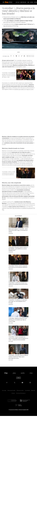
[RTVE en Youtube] (22, 382)
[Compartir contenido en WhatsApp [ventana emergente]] (19, 56)
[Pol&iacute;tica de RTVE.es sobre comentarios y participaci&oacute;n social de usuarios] (21, 393)
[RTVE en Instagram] (30, 382)
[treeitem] (18, 2)
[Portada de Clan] (31, 373)
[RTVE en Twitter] (14, 382)
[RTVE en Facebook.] (7, 382)
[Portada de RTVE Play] (14, 373)
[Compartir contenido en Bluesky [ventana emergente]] (16, 56)
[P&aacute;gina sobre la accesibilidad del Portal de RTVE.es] (27, 390)
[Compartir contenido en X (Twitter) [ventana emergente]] (13, 56)
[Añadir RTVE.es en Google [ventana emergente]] (30, 56)
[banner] (10, 2)
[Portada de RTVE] (6, 373)
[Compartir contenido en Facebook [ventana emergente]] (11, 56)
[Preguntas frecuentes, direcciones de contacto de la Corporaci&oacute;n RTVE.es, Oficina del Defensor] (13, 393)
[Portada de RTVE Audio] (23, 373)
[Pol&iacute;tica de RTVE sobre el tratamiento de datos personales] (11, 390)
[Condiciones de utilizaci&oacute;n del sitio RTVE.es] (4, 390)
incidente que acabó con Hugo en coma (23, 89)
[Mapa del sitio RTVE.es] (33, 390)
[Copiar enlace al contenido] (21, 56)
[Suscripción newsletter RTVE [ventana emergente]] (24, 56)
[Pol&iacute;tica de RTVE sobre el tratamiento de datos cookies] (20, 390)
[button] (3, 2)
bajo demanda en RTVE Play (10, 26)
